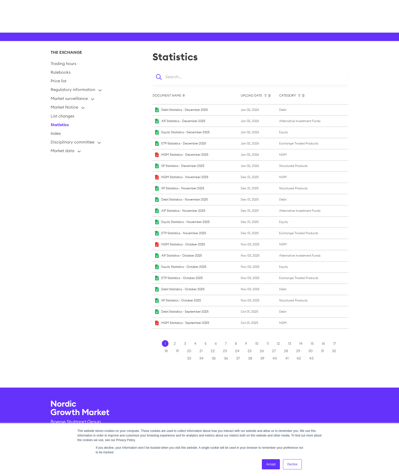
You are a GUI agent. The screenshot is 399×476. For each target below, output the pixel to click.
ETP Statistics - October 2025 (182, 278)
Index (56, 133)
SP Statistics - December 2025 (182, 166)
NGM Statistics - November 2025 (184, 177)
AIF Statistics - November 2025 (183, 211)
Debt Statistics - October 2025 (183, 289)
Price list (58, 80)
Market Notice (64, 107)
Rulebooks (60, 72)
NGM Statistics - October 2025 (183, 244)
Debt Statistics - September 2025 (185, 311)
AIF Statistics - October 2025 (181, 255)
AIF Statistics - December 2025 (183, 121)
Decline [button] (292, 464)
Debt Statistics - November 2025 (184, 199)
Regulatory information (73, 89)
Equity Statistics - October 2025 (183, 267)
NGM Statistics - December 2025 (184, 154)
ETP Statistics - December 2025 (183, 143)
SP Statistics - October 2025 (181, 300)
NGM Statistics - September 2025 (185, 323)
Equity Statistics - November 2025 (185, 222)
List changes (62, 115)
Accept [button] (271, 464)
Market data (62, 150)
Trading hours (63, 63)
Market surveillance (69, 98)
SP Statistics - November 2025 (182, 188)
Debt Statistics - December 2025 (184, 110)
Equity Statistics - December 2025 (185, 132)
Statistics (60, 124)
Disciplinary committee (72, 141)
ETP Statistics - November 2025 (183, 233)
